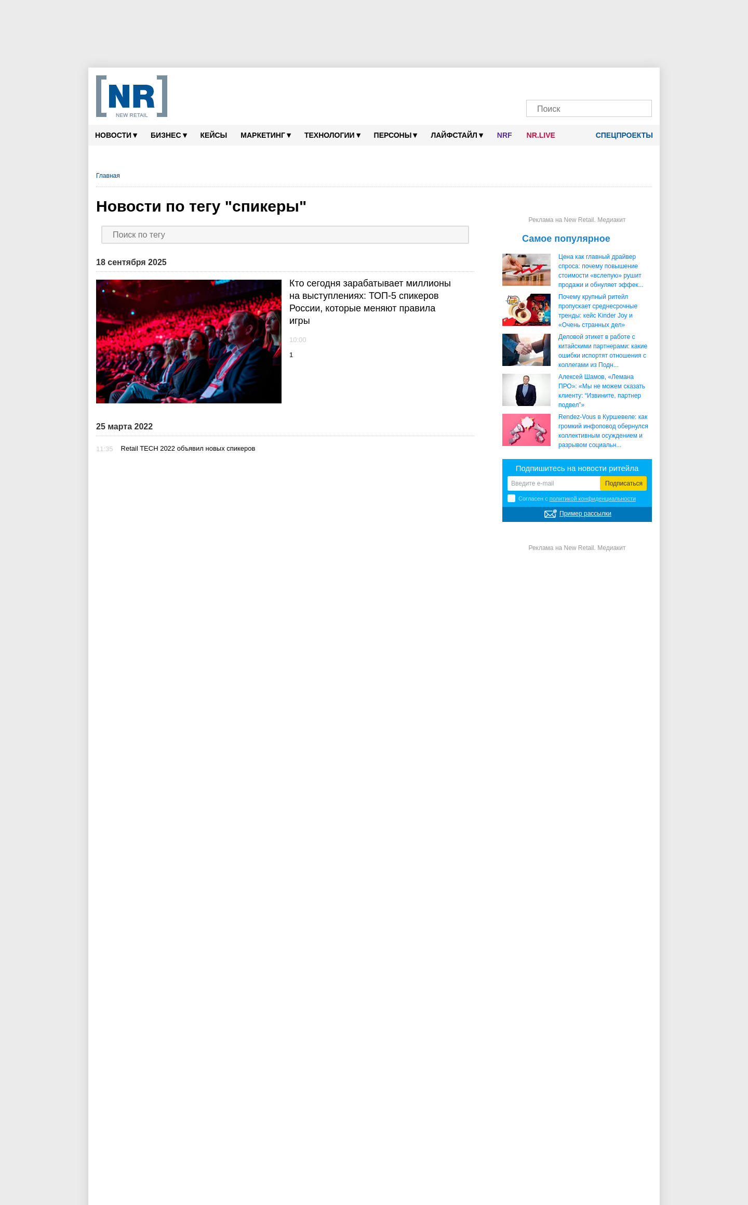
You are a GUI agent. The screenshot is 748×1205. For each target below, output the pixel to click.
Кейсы (214, 135)
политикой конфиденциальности (593, 498)
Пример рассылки (585, 513)
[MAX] (571, 81)
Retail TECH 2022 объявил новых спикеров (188, 448)
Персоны (396, 134)
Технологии (332, 134)
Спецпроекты (621, 135)
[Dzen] (588, 81)
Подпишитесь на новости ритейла (577, 468)
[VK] (554, 81)
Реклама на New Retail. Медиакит (576, 220)
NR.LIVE (541, 135)
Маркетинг (266, 134)
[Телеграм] (536, 81)
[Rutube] (623, 81)
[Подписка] (641, 81)
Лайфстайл (457, 134)
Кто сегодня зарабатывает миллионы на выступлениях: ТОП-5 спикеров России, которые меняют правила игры (370, 302)
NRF (504, 135)
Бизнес (168, 134)
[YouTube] (606, 81)
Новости (116, 134)
